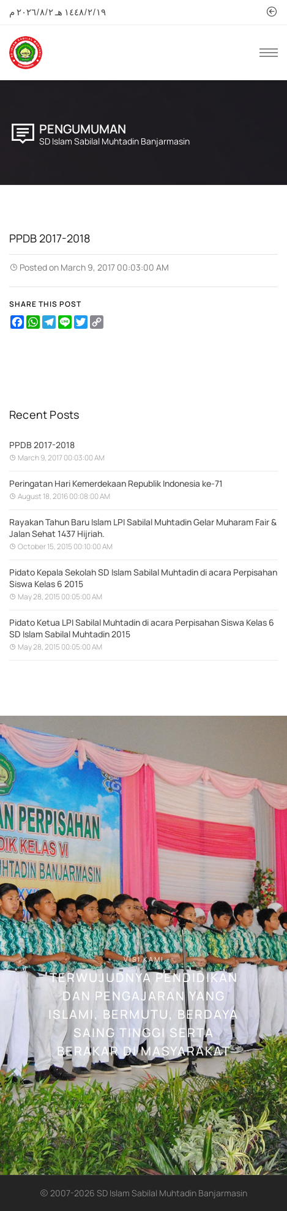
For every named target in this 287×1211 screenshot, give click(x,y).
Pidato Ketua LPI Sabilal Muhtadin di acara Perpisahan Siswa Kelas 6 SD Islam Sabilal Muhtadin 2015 (141, 628)
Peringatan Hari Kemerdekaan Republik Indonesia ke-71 (116, 483)
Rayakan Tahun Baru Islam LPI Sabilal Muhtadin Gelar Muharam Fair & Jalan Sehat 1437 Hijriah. (143, 527)
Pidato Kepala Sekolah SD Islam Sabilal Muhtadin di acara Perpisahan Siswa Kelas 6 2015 (143, 578)
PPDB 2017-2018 (42, 445)
